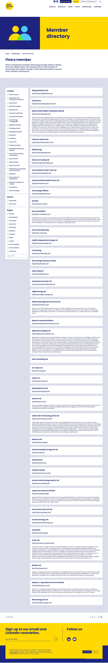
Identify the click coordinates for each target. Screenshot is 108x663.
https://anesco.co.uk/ (39, 401)
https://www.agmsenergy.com (42, 243)
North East (12, 224)
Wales (11, 237)
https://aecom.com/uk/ (39, 204)
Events (77, 8)
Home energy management (13, 120)
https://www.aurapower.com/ (41, 512)
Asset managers (14, 190)
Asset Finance (13, 158)
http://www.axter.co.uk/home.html (43, 543)
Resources (62, 8)
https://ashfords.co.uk (39, 463)
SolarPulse (97, 8)
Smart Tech (13, 142)
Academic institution (16, 113)
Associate (12, 135)
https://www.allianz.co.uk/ (40, 305)
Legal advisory (14, 162)
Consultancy (13, 187)
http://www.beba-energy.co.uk (42, 602)
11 (98, 617)
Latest (70, 8)
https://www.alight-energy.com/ (42, 294)
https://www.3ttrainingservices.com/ (44, 103)
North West (12, 227)
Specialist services (15, 125)
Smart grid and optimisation (14, 178)
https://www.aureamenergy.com (42, 522)
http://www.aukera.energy (40, 493)
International (13, 217)
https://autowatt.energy (40, 533)
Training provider (14, 128)
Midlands (12, 231)
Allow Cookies (86, 651)
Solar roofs (12, 204)
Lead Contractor (14, 165)
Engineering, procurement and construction (17, 169)
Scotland (12, 234)
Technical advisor (15, 145)
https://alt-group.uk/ (39, 371)
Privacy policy (13, 652)
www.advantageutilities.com (41, 193)
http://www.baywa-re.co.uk (41, 585)
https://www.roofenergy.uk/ (41, 483)
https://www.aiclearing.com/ (41, 253)
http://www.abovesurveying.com (42, 163)
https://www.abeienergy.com (41, 152)
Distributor (12, 138)
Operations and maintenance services (16, 98)
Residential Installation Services (16, 149)
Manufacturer (13, 110)
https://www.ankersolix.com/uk (42, 419)
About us (52, 8)
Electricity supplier (15, 106)
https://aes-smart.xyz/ (39, 233)
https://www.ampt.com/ (40, 381)
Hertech (30, 659)
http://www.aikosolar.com (40, 264)
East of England (14, 244)
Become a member (65, 1)
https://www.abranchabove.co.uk (42, 142)
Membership (86, 8)
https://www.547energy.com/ (41, 114)
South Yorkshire (14, 248)
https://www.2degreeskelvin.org (42, 93)
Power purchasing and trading (16, 183)
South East (12, 251)
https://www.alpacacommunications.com (45, 323)
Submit (55, 639)
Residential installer (15, 132)
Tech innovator (14, 94)
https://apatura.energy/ (40, 442)
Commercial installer (16, 116)
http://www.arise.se (38, 452)
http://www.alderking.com (40, 274)
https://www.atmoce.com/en (41, 473)
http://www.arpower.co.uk (40, 183)
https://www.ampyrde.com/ (41, 391)
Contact (76, 1)
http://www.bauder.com (39, 568)
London (11, 241)
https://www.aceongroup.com (41, 173)
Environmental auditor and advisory (16, 154)
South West (12, 220)
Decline (95, 651)
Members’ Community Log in (88, 1)
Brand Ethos (15, 659)
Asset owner (13, 103)
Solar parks (12, 200)
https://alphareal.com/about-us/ (43, 334)
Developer (12, 174)
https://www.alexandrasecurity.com (43, 284)
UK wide (11, 214)
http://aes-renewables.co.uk (41, 214)
